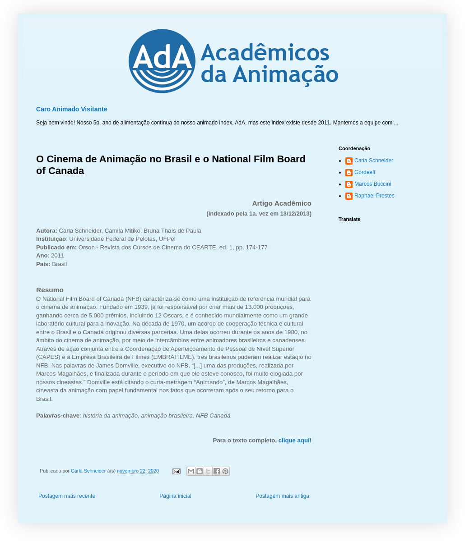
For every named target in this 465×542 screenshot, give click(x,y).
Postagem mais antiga (282, 496)
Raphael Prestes (374, 196)
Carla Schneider (373, 160)
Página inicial (175, 496)
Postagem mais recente (66, 496)
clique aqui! (295, 440)
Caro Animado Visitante (71, 109)
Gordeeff (364, 172)
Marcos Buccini (372, 184)
